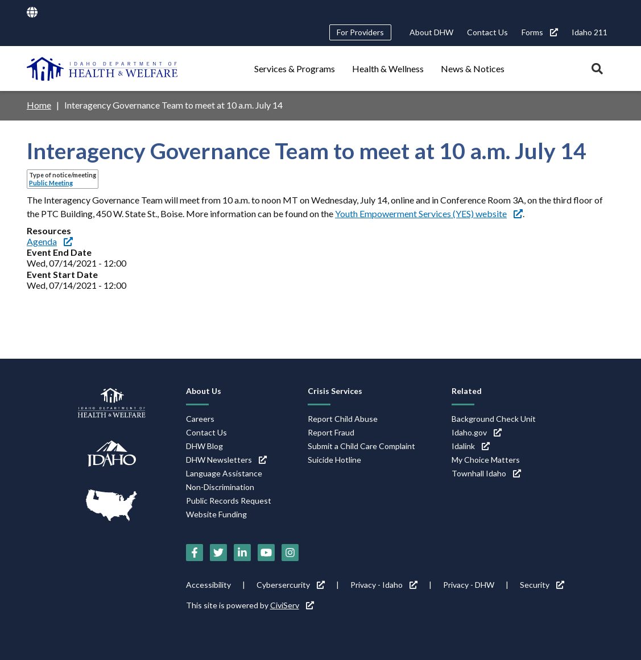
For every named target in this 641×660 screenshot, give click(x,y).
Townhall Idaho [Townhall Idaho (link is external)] (486, 473)
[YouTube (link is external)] (266, 552)
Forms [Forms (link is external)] (540, 32)
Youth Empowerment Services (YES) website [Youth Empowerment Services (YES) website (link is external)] (429, 213)
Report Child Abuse (343, 419)
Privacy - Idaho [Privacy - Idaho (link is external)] (383, 585)
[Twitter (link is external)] (218, 552)
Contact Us (487, 32)
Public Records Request (228, 500)
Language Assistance (224, 473)
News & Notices (472, 68)
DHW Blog (204, 446)
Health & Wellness (388, 68)
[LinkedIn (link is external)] (242, 552)
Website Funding (216, 514)
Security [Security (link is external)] (542, 585)
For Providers (360, 32)
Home (39, 104)
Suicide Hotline (334, 459)
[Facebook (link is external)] (194, 552)
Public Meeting (51, 182)
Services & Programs (294, 68)
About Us (203, 391)
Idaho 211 (589, 32)
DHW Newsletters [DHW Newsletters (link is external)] (226, 459)
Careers (200, 419)
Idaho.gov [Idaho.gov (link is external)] (477, 432)
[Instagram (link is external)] (290, 552)
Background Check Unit (494, 419)
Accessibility (208, 585)
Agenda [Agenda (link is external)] (50, 241)
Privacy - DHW (468, 585)
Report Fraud (331, 432)
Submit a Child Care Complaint (361, 446)
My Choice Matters (486, 459)
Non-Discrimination (220, 487)
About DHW (431, 32)
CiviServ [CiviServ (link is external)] (292, 605)
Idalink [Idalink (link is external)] (471, 446)
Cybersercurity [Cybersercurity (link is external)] (291, 585)
